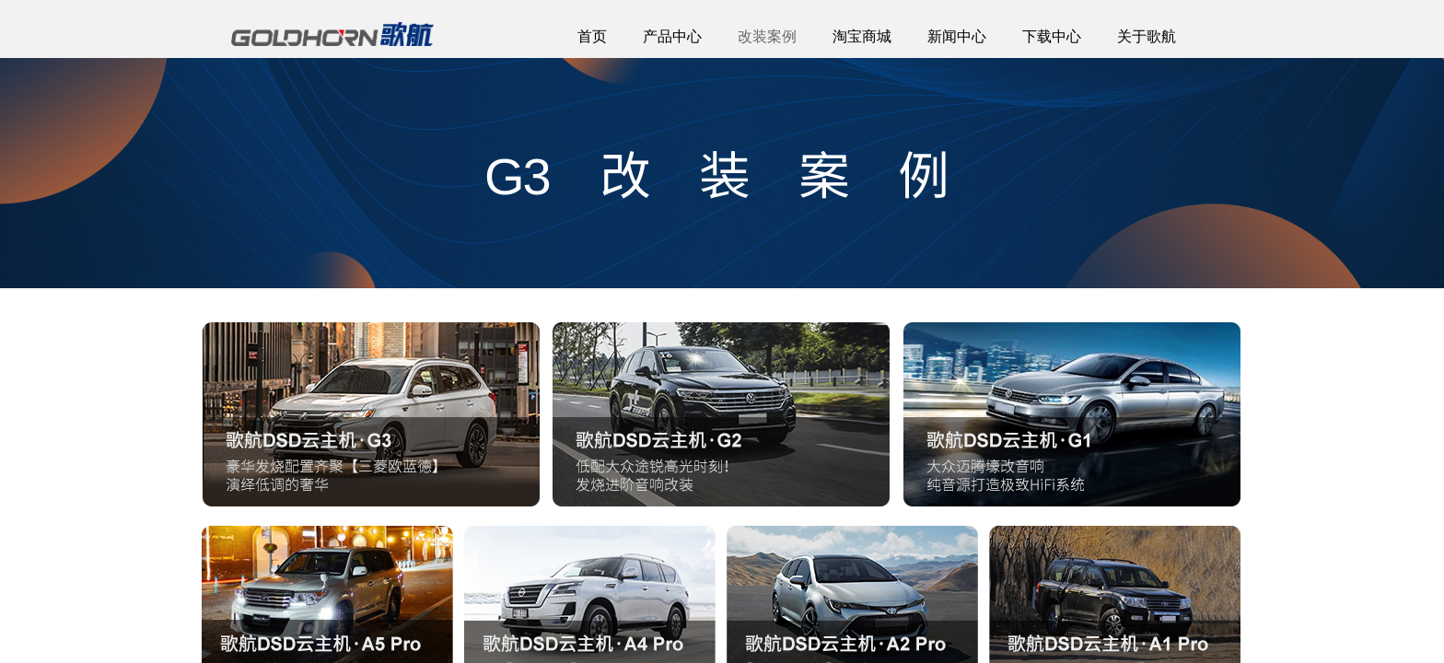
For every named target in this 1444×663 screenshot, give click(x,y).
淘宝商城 (862, 36)
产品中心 (672, 36)
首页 (592, 36)
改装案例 (767, 36)
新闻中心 (956, 36)
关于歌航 (1146, 36)
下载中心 (1051, 36)
